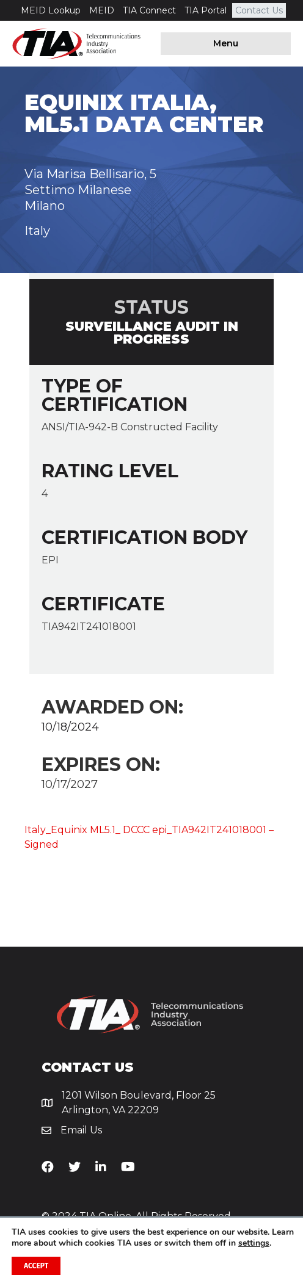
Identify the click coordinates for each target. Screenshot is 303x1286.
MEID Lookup (51, 10)
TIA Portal (205, 10)
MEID (101, 10)
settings (253, 1243)
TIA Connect (149, 10)
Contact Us (259, 10)
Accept (36, 1266)
